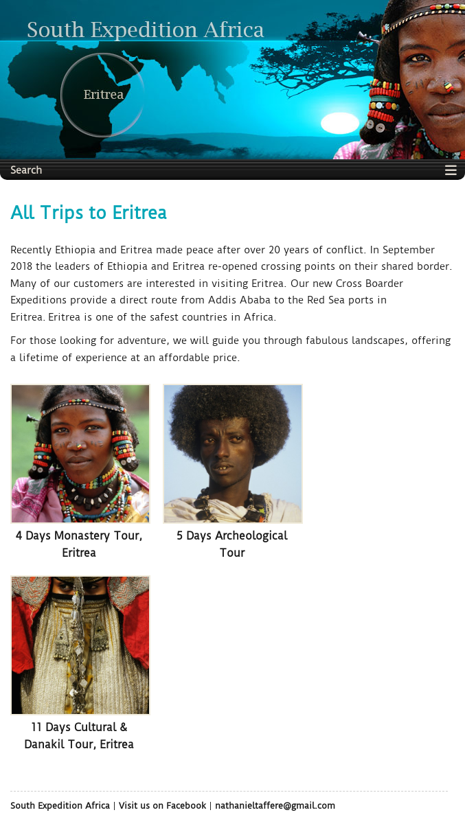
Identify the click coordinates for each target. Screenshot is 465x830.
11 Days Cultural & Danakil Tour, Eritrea (79, 735)
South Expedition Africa (60, 805)
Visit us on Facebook (162, 805)
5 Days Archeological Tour (232, 544)
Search (26, 170)
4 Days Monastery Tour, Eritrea (79, 544)
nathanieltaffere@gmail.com (275, 805)
